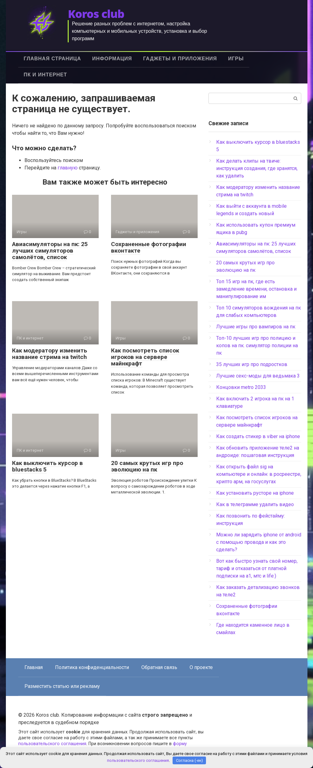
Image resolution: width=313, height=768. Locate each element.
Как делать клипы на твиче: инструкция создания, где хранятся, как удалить (257, 168)
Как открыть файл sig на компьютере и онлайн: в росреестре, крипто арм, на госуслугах (258, 474)
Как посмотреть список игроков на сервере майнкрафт (145, 357)
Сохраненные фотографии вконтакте (148, 247)
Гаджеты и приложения (180, 58)
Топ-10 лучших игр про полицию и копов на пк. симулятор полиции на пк (257, 345)
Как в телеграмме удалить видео (255, 504)
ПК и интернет (45, 74)
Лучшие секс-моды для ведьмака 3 (258, 376)
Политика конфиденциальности (92, 667)
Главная (33, 667)
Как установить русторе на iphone (255, 493)
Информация (112, 58)
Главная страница (52, 58)
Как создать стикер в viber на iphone (258, 436)
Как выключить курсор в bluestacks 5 (47, 466)
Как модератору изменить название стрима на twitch (49, 354)
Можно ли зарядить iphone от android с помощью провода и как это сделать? (258, 542)
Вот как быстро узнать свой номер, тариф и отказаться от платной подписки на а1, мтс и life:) (257, 568)
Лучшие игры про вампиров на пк (255, 327)
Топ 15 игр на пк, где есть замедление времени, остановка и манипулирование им (256, 289)
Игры (236, 58)
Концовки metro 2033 (241, 387)
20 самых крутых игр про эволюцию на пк (147, 466)
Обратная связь (159, 667)
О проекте (201, 667)
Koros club (96, 13)
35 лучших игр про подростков (251, 364)
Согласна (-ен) (189, 760)
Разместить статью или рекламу (62, 686)
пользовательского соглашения (52, 743)
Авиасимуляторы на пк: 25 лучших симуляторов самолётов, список (50, 251)
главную (68, 168)
